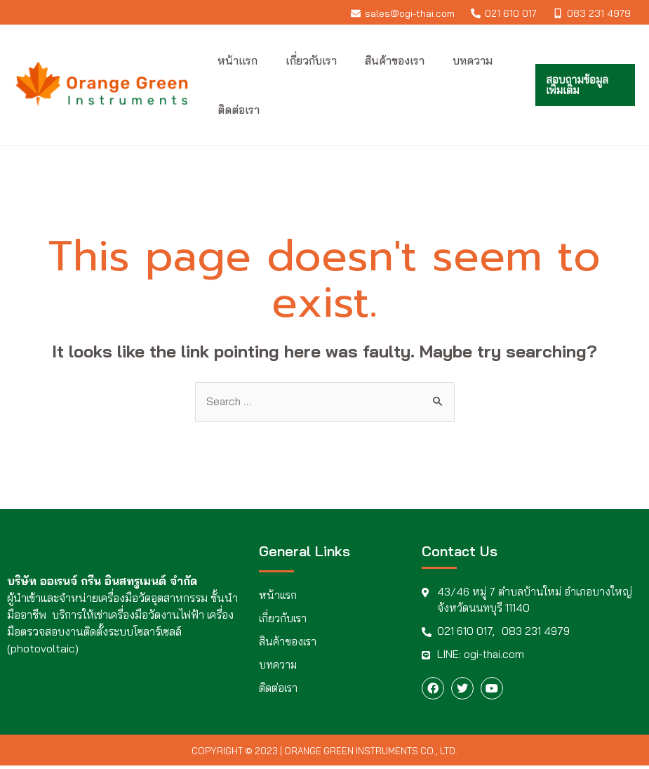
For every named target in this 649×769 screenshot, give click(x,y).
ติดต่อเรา (278, 689)
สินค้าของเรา (287, 643)
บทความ (278, 666)
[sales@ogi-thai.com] (402, 13)
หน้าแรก (278, 596)
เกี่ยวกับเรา (283, 619)
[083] (592, 13)
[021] (504, 13)
